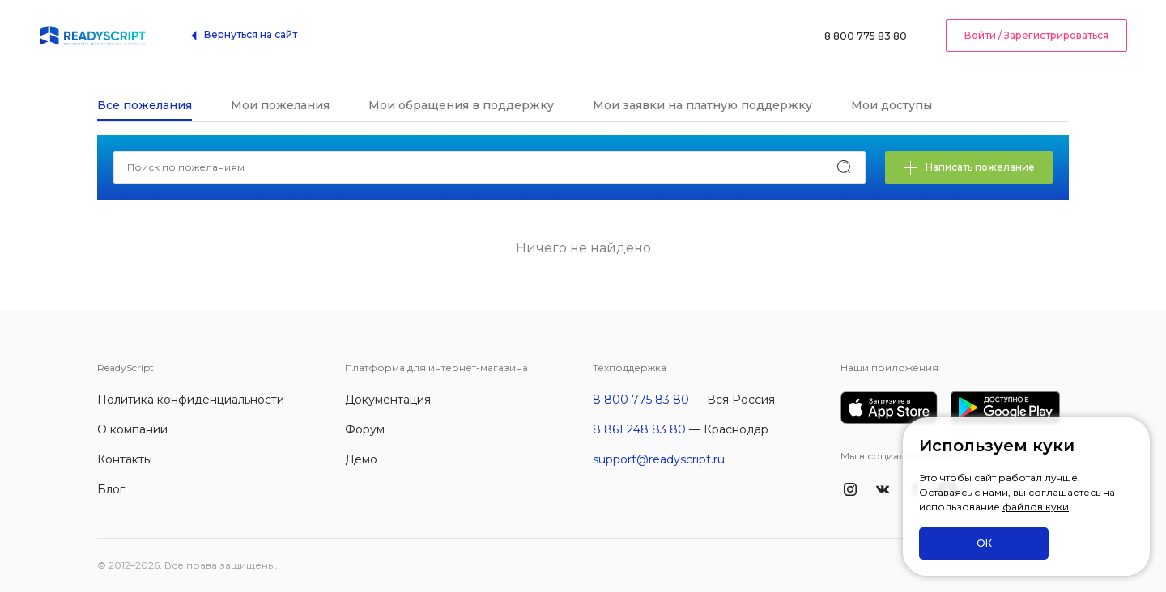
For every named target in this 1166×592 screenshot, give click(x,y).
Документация (388, 399)
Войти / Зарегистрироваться (1036, 35)
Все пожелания (144, 105)
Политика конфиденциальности (190, 399)
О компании (132, 429)
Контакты (124, 459)
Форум (365, 429)
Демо (361, 459)
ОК (984, 543)
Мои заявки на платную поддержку (702, 105)
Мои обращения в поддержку (461, 105)
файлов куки (1035, 507)
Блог (111, 489)
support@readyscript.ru (659, 459)
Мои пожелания (280, 105)
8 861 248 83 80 (639, 429)
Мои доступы (891, 105)
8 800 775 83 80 (865, 36)
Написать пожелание (969, 168)
